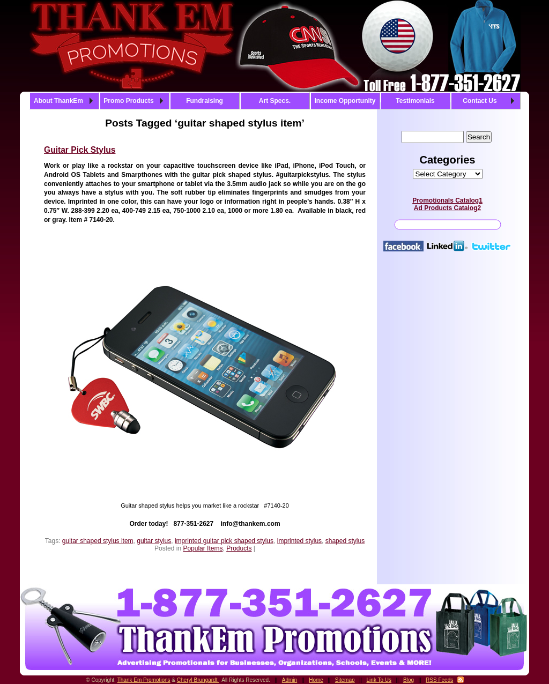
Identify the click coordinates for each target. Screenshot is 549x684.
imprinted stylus (299, 541)
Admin (289, 680)
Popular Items (202, 548)
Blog (408, 680)
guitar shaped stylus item (97, 541)
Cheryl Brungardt (198, 680)
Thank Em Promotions (143, 680)
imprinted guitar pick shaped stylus (224, 541)
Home (316, 680)
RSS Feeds (439, 680)
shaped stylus (345, 541)
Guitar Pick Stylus (79, 149)
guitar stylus (154, 541)
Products (238, 548)
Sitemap (345, 680)
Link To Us (379, 680)
